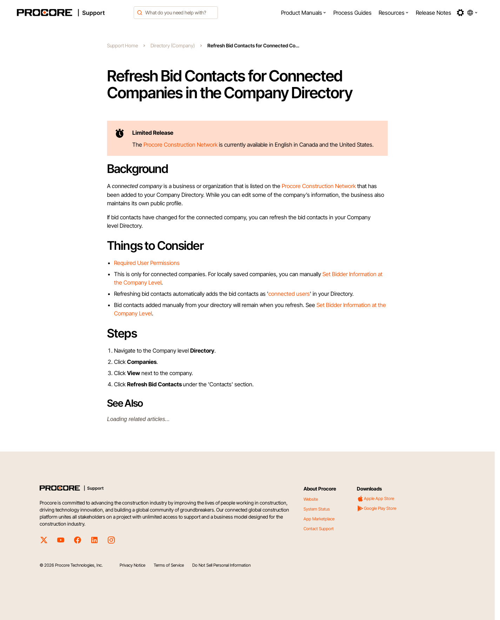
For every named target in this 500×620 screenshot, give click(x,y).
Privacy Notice (132, 565)
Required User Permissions (147, 262)
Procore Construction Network (319, 185)
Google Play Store (376, 508)
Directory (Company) (173, 45)
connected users (289, 293)
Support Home (122, 45)
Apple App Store (375, 498)
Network (207, 144)
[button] (303, 12)
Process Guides (352, 12)
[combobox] (176, 12)
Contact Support (319, 528)
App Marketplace (319, 518)
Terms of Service (169, 565)
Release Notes (433, 12)
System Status (317, 509)
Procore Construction (170, 144)
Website (311, 499)
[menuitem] (303, 12)
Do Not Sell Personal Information (221, 565)
